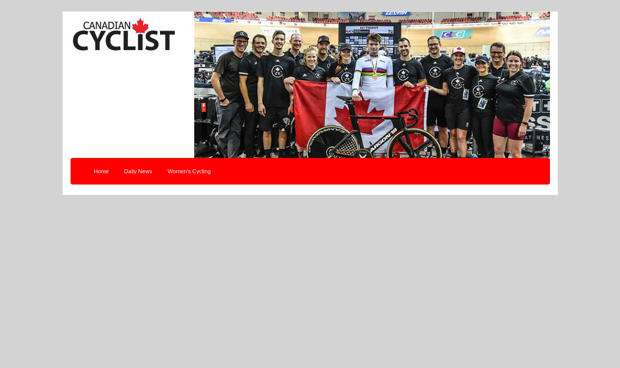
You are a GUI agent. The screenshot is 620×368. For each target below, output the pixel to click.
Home (101, 171)
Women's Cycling (189, 171)
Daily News (138, 171)
